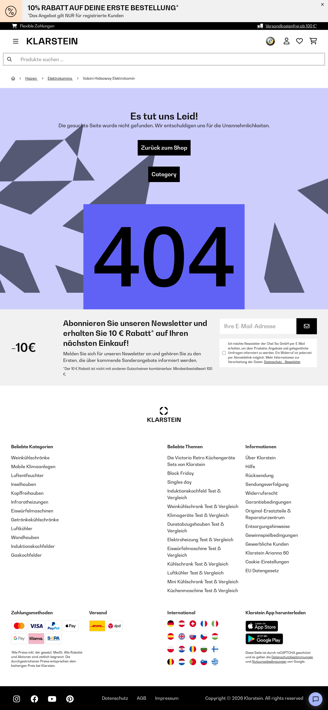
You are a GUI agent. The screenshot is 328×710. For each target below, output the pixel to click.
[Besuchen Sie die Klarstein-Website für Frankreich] (204, 623)
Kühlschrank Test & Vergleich (197, 564)
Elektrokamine (60, 78)
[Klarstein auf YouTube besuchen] (52, 699)
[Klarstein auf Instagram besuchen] (16, 699)
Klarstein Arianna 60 (267, 553)
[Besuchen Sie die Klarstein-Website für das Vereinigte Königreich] (181, 636)
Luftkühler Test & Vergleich (195, 573)
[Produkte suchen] (164, 59)
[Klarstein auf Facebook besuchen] (34, 699)
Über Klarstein (260, 457)
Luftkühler (21, 528)
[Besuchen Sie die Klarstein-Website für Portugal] (192, 662)
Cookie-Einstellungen (267, 561)
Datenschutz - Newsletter (282, 362)
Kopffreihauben (27, 493)
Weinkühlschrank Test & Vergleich (202, 506)
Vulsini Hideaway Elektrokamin (109, 78)
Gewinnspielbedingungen (271, 535)
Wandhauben (25, 537)
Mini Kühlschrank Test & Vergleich (202, 581)
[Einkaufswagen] (313, 41)
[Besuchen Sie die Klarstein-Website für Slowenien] (204, 662)
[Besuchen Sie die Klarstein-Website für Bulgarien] (204, 649)
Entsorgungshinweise (267, 526)
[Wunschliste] (299, 41)
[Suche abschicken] (9, 59)
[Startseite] (18, 78)
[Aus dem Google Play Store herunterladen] (264, 638)
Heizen (31, 78)
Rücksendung (259, 475)
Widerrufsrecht (261, 493)
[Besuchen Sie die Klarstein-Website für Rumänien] (192, 649)
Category (164, 174)
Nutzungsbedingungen (269, 662)
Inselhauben (23, 484)
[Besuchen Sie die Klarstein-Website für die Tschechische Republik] (204, 636)
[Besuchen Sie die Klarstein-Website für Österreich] (181, 623)
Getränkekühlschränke (35, 519)
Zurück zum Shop (164, 147)
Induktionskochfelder (33, 546)
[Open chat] (315, 699)
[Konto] (286, 41)
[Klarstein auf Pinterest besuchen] (69, 699)
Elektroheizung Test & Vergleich (200, 539)
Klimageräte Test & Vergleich (198, 515)
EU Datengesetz (262, 570)
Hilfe (250, 466)
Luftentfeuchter (27, 475)
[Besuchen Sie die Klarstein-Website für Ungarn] (215, 636)
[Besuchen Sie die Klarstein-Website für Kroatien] (181, 649)
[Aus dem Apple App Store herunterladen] (261, 626)
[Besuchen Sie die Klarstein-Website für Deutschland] (170, 623)
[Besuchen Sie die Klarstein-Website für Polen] (170, 649)
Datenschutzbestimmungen (292, 657)
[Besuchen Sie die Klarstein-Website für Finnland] (215, 649)
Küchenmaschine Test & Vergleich (202, 590)
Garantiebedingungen (268, 502)
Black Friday (180, 473)
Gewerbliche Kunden (267, 544)
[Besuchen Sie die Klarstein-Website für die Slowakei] (192, 636)
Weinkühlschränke (30, 457)
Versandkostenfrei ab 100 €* (291, 26)
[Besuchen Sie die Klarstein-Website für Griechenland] (215, 662)
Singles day (179, 482)
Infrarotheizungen (29, 502)
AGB (141, 698)
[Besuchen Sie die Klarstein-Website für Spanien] (170, 636)
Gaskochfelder (26, 555)
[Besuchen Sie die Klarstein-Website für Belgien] (170, 662)
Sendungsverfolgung (267, 484)
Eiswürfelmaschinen (32, 511)
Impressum (167, 698)
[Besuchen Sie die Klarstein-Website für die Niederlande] (181, 662)
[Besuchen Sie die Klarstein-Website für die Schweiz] (192, 623)
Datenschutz (115, 698)
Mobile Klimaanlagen (33, 466)
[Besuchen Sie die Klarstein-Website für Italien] (215, 623)
